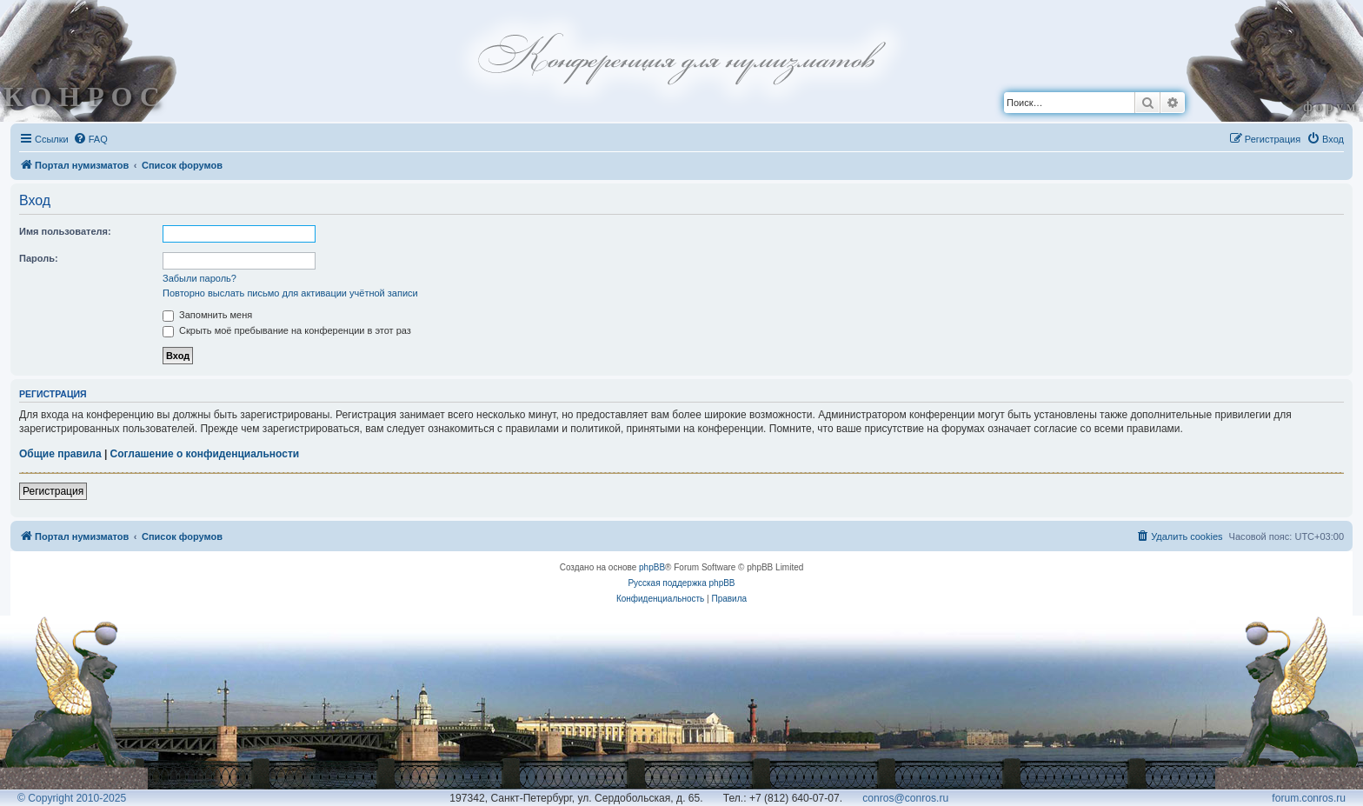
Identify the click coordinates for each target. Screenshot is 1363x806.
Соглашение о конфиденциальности (205, 454)
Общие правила (60, 454)
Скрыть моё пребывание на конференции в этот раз (287, 330)
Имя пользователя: (65, 231)
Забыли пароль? (199, 278)
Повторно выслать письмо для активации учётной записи (290, 293)
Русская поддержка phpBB (681, 583)
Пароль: (38, 258)
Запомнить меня (207, 315)
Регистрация (53, 491)
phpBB (652, 567)
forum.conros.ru (1309, 798)
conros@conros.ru (905, 798)
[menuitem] (90, 139)
